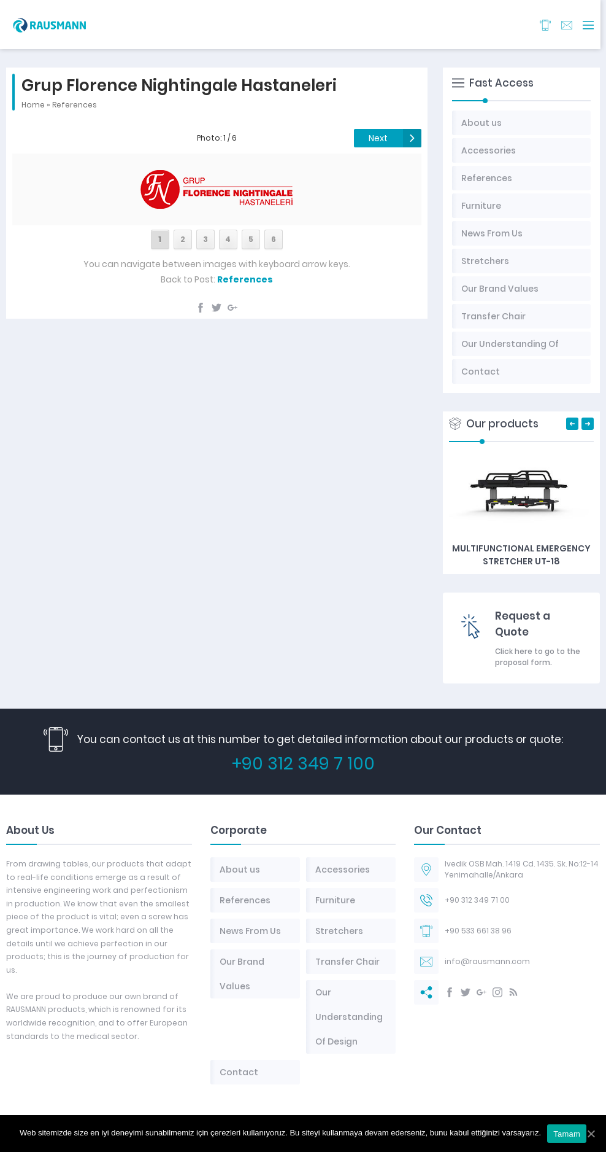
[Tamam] (591, 1133)
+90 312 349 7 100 (303, 764)
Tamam (566, 1133)
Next (378, 138)
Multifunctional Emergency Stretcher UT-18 (521, 554)
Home (33, 104)
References (74, 104)
